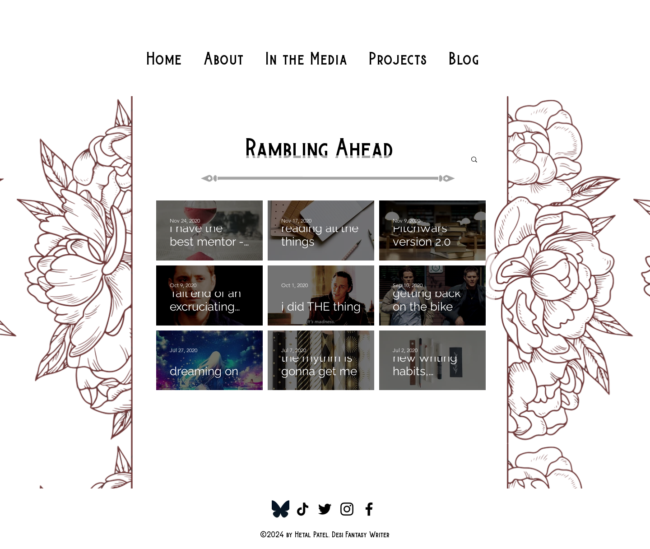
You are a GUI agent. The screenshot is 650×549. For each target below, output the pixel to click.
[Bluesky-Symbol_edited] (280, 509)
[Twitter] (325, 509)
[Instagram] (347, 509)
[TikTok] (302, 509)
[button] (474, 160)
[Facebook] (369, 509)
